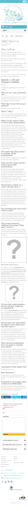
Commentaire (6, 416)
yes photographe (13, 310)
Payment (16, 458)
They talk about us (5, 464)
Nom (4, 408)
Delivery (15, 456)
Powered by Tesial (14, 502)
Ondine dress (17, 267)
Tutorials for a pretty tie (6, 460)
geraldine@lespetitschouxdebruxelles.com (13, 478)
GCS (15, 460)
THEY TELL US (18, 36)
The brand (3, 456)
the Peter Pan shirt (16, 271)
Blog (7, 36)
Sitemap (3, 466)
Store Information (7, 470)
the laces (3, 282)
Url (3, 412)
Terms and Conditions (18, 462)
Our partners (4, 462)
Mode (11, 36)
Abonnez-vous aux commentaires (10, 406)
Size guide (3, 458)
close (24, 1)
